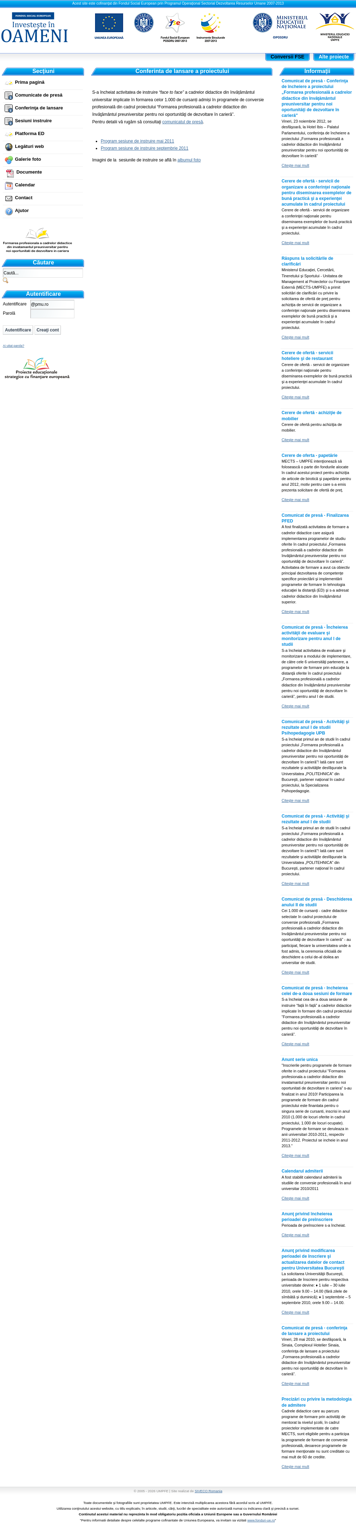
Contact (23, 197)
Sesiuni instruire (33, 120)
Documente (29, 172)
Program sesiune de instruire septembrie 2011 (144, 148)
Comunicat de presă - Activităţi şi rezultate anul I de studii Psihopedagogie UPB (315, 727)
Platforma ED (29, 133)
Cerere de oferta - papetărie (309, 455)
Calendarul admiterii (302, 1171)
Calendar (25, 184)
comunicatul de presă (182, 121)
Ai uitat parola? (13, 345)
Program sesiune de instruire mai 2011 (137, 141)
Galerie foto (28, 159)
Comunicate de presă (38, 95)
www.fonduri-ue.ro (261, 1520)
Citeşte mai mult (295, 165)
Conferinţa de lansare (39, 107)
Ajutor (22, 210)
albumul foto (188, 160)
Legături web (29, 146)
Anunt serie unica (300, 1059)
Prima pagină (29, 82)
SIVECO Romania (208, 1491)
